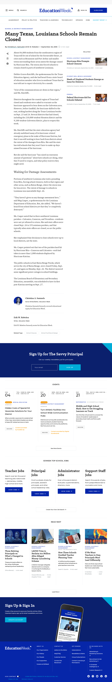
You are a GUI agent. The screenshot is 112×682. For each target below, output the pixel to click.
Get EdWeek (76, 646)
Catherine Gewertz (73, 86)
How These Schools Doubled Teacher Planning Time (67, 555)
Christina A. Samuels (16, 47)
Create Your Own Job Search (56, 509)
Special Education (20, 402)
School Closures (31, 333)
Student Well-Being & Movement (79, 76)
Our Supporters (42, 660)
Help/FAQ (57, 653)
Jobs (86, 20)
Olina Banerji (9, 570)
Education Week (44, 301)
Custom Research (95, 670)
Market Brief (98, 20)
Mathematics (81, 402)
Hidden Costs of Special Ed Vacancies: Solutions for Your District (18, 411)
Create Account (15, 620)
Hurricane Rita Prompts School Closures (78, 62)
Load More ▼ (56, 592)
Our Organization (42, 650)
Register (9, 428)
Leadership (12, 20)
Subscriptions (76, 650)
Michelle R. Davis (72, 104)
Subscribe (98, 10)
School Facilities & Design (49, 333)
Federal (70, 94)
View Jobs (13, 490)
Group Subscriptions (78, 657)
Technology (65, 20)
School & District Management (19, 28)
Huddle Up (20, 429)
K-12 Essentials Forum (95, 402)
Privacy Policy (27, 679)
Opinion (77, 20)
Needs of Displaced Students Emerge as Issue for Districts (85, 80)
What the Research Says (67, 549)
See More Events (56, 448)
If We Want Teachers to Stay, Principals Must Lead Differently (93, 556)
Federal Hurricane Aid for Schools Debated (79, 98)
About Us (40, 646)
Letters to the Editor (60, 650)
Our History (40, 653)
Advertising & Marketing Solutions (96, 653)
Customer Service (60, 657)
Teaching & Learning (47, 20)
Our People (40, 657)
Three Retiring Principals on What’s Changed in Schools (14, 555)
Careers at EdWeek (43, 664)
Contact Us (58, 646)
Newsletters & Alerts (78, 653)
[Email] (44, 367)
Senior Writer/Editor (31, 301)
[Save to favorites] (7, 58)
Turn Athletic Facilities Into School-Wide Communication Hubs (54, 413)
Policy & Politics (27, 20)
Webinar (8, 404)
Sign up (69, 367)
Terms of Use (13, 679)
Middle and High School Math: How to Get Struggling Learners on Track (89, 408)
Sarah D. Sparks (63, 569)
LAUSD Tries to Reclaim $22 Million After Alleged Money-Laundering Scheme (41, 556)
